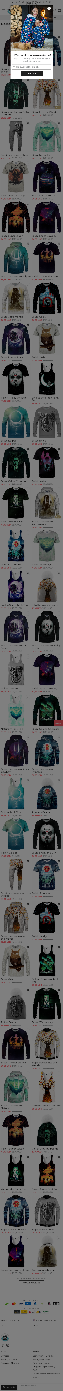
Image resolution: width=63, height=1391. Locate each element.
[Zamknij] (49, 8)
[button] (31, 695)
